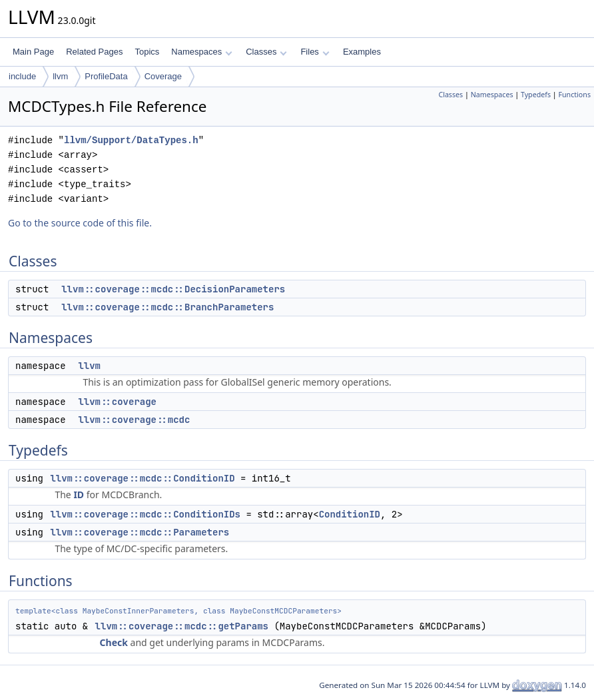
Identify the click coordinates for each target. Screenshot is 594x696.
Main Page (33, 52)
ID (78, 494)
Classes (266, 52)
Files (314, 52)
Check (114, 642)
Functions (574, 94)
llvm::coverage (117, 402)
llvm (60, 76)
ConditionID (349, 514)
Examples (362, 52)
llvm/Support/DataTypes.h (131, 140)
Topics (147, 52)
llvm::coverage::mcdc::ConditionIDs (145, 514)
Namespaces (201, 52)
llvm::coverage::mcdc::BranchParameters (167, 307)
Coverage (163, 76)
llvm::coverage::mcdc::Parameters (139, 532)
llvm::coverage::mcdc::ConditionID (142, 478)
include (22, 76)
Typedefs (536, 94)
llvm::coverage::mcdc (134, 420)
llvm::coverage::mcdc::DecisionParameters (173, 289)
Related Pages (94, 52)
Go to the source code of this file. (80, 222)
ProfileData (106, 76)
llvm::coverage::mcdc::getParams (181, 626)
